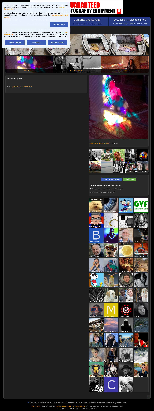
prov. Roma (94, 143)
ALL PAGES (16, 87)
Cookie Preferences (79, 406)
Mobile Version (35, 406)
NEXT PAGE (27, 87)
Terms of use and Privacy (64, 406)
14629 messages (104, 143)
